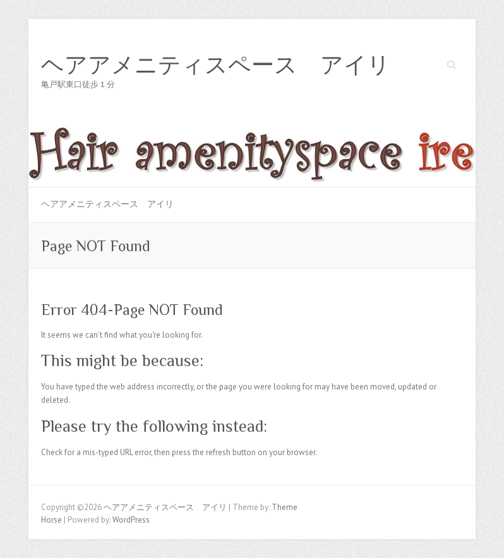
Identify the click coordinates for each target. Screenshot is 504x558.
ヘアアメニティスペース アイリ (215, 65)
